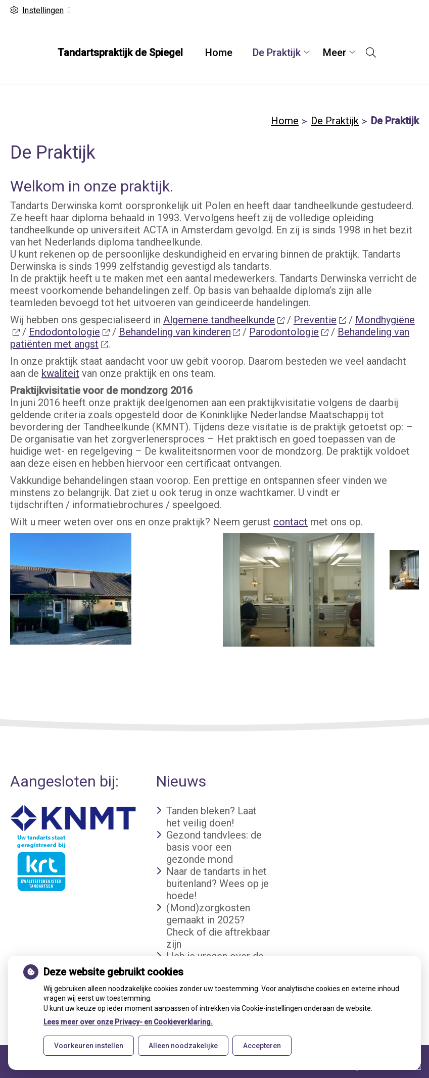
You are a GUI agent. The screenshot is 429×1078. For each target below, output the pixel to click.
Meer (334, 52)
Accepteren (262, 1046)
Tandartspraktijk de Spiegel (120, 52)
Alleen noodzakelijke (183, 1046)
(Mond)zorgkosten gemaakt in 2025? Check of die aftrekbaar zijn (218, 926)
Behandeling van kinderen (180, 332)
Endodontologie (69, 332)
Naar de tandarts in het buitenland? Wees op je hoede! (217, 883)
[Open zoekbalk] (371, 52)
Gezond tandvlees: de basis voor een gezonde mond (214, 847)
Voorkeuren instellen (88, 1046)
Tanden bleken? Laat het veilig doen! (211, 817)
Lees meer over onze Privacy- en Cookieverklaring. (128, 1022)
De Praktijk (277, 52)
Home (218, 52)
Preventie (320, 320)
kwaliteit (60, 373)
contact (290, 522)
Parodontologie (288, 332)
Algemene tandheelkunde (223, 320)
